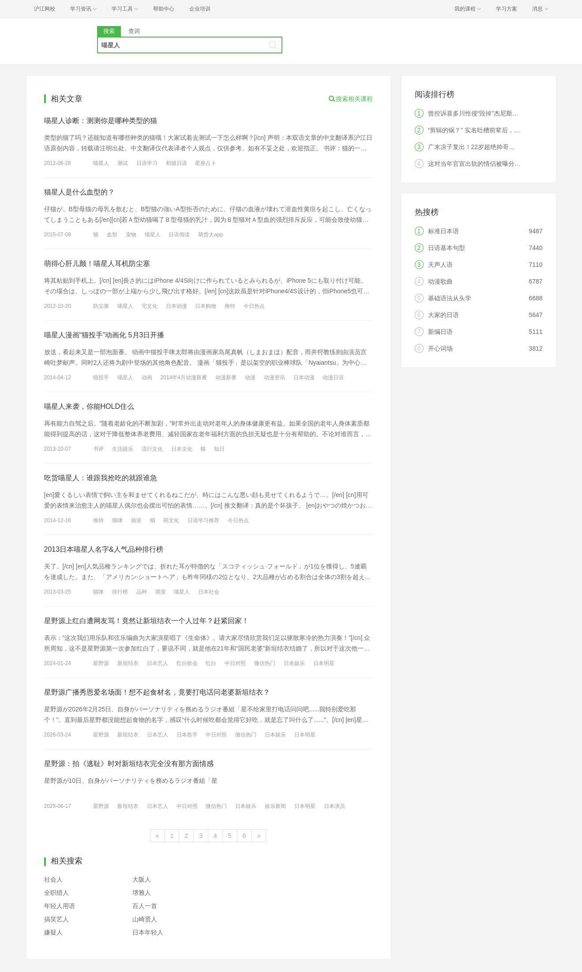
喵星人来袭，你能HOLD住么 (89, 406)
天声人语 (440, 264)
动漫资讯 (274, 377)
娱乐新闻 (275, 806)
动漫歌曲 (440, 281)
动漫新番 (226, 377)
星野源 (101, 663)
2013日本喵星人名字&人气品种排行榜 (103, 549)
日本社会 (208, 592)
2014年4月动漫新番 (184, 377)
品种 (141, 592)
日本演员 (334, 806)
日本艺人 (157, 663)
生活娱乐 (122, 449)
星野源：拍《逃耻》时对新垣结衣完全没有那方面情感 (129, 763)
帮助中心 (163, 9)
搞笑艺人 (56, 919)
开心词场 (440, 348)
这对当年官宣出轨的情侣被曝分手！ (477, 163)
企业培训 (199, 9)
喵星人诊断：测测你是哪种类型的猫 (100, 120)
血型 (112, 235)
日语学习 (147, 163)
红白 (211, 663)
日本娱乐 (294, 663)
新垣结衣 (128, 663)
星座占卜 (205, 163)
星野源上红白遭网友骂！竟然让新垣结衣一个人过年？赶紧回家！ (146, 620)
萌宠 (160, 592)
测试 (122, 163)
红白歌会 (187, 663)
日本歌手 (187, 735)
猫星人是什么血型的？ (79, 192)
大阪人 (141, 879)
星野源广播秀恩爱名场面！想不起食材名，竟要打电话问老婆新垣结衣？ (157, 692)
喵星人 (101, 163)
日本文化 (181, 449)
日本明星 (323, 663)
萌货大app (210, 235)
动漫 (250, 377)
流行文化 (152, 449)
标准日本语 (443, 231)
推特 (230, 306)
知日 (219, 449)
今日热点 (254, 306)
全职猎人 (56, 892)
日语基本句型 (446, 247)
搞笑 (136, 520)
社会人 (53, 879)
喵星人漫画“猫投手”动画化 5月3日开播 (104, 335)
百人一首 (144, 905)
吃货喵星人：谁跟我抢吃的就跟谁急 (100, 478)
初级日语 (176, 163)
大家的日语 (443, 314)
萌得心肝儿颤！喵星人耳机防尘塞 (97, 263)
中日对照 (235, 663)
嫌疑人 (53, 932)
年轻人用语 (59, 905)
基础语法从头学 (449, 298)
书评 (98, 449)
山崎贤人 (144, 919)
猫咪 (117, 520)
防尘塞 (101, 306)
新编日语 (440, 331)
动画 (147, 377)
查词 (134, 31)
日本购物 (205, 306)
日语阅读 (179, 235)
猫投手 (101, 377)
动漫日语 (333, 377)
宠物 (131, 235)
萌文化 (171, 520)
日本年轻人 (147, 932)
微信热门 (264, 663)
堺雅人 (141, 892)
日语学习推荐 (203, 520)
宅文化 (150, 306)
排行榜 (120, 592)
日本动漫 (176, 306)
